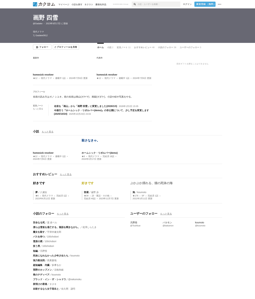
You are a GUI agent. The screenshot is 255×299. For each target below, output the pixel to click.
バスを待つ (39, 236)
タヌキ (53, 284)
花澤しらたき (89, 227)
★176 (135, 196)
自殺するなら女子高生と (46, 288)
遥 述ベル (52, 222)
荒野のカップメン (42, 269)
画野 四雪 (45, 17)
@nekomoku (75, 279)
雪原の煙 (37, 241)
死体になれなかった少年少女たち (50, 255)
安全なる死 (39, 222)
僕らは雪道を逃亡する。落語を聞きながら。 (56, 227)
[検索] (135, 4)
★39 (86, 196)
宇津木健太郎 (54, 232)
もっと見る (38, 109)
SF (143, 196)
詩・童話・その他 (100, 196)
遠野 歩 (95, 192)
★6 (83, 156)
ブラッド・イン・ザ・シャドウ (49, 279)
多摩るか (56, 265)
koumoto (141, 192)
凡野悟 (43, 251)
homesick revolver (43, 74)
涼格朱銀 (59, 269)
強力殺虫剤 (39, 260)
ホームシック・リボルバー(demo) (100, 153)
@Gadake (38, 23)
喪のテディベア (41, 274)
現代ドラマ (46, 78)
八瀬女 (43, 192)
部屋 (86, 192)
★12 (35, 78)
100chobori (53, 236)
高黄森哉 (52, 260)
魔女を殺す (39, 232)
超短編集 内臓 (41, 265)
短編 (35, 251)
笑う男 (36, 246)
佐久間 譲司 (68, 288)
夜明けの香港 (40, 284)
